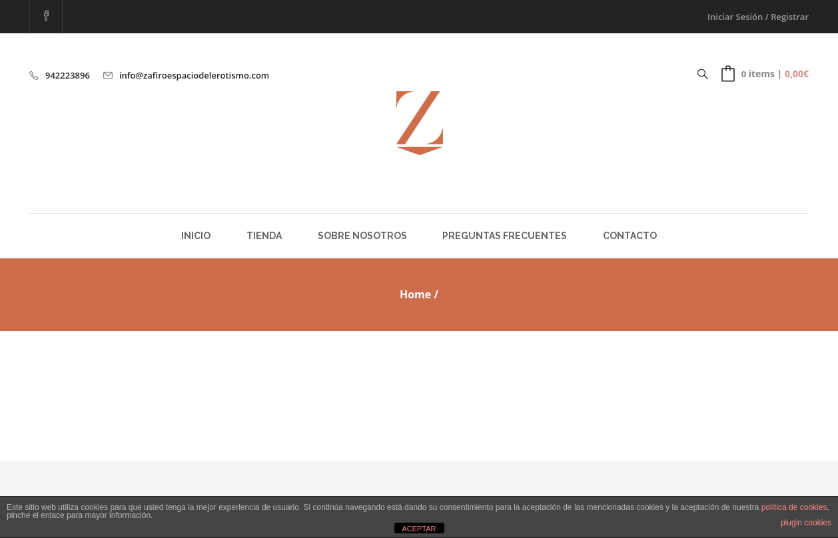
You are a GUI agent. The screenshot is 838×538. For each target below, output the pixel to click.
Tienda (264, 235)
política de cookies (794, 507)
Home (415, 294)
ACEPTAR (419, 529)
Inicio (195, 235)
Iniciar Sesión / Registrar (758, 17)
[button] (765, 74)
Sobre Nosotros (362, 235)
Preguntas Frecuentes (504, 235)
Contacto (630, 235)
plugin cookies (806, 522)
